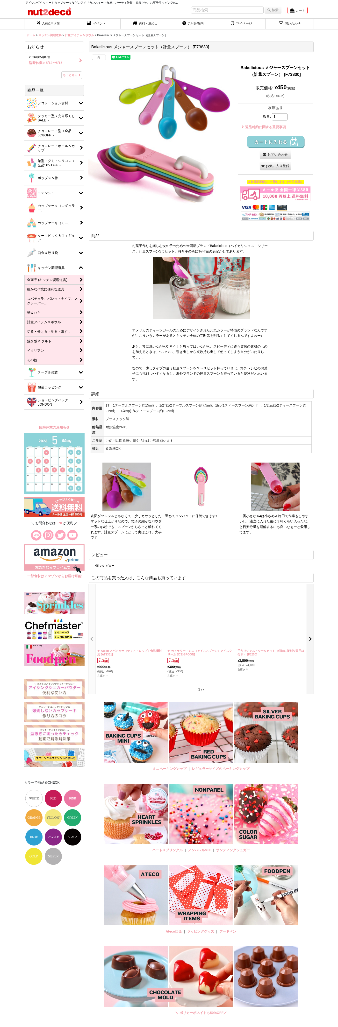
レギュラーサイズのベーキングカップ (220, 769)
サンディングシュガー (233, 850)
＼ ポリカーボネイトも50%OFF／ (201, 1013)
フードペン (227, 931)
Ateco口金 (174, 931)
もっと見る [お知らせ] (72, 75)
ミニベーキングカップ (170, 769)
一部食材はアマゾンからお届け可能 (54, 576)
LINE (59, 523)
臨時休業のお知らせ (54, 427)
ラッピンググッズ (201, 931)
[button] (145, 24)
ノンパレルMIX (199, 850)
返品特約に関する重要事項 (264, 127)
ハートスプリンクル (167, 850)
